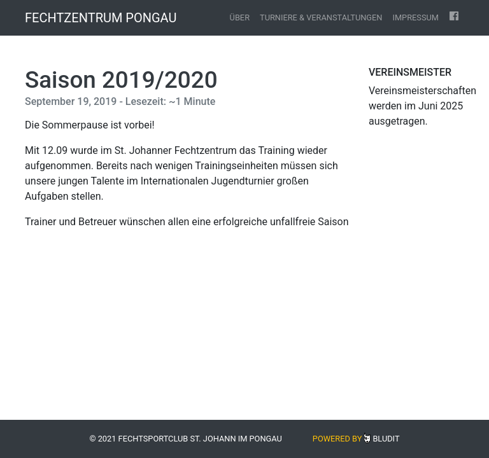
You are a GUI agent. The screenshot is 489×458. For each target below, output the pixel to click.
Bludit (385, 438)
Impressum (415, 17)
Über (240, 17)
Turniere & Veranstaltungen (321, 17)
